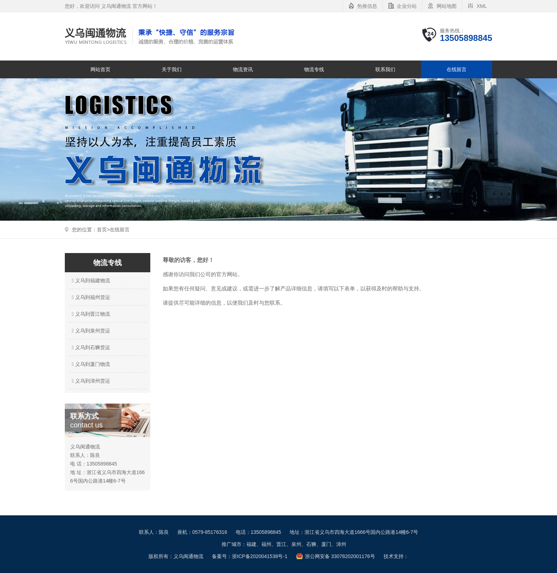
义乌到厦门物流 (90, 364)
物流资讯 (243, 69)
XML (482, 6)
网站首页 (100, 69)
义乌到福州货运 (90, 297)
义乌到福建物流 (90, 280)
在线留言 (457, 69)
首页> (103, 229)
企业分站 (407, 6)
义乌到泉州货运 (90, 330)
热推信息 (367, 6)
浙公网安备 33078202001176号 (340, 556)
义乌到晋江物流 (90, 314)
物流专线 (314, 69)
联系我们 (385, 69)
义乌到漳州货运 (90, 381)
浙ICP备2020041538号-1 (259, 556)
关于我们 (172, 69)
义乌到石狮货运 (90, 347)
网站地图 (447, 6)
